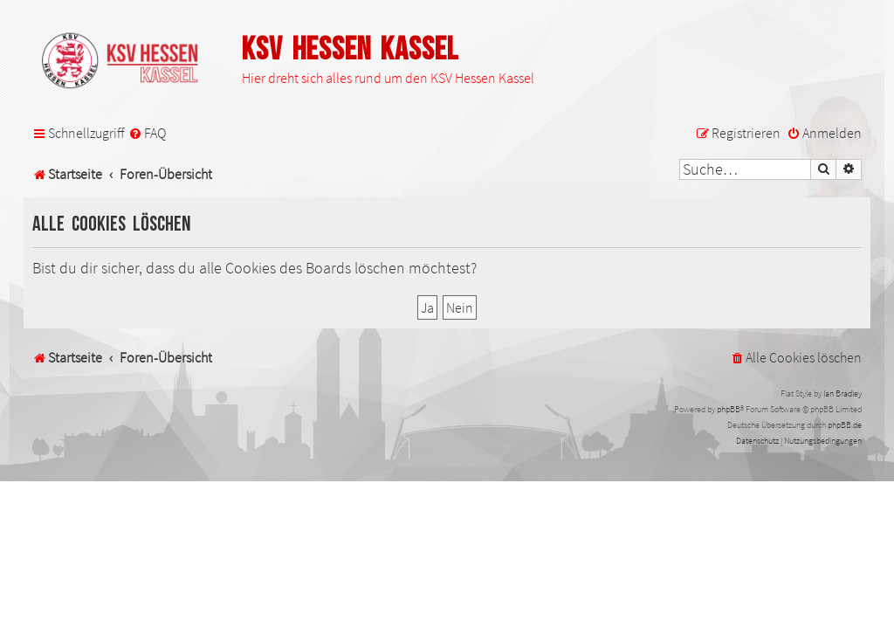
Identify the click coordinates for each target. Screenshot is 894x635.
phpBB (728, 409)
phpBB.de (845, 425)
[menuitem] (147, 133)
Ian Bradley (842, 393)
